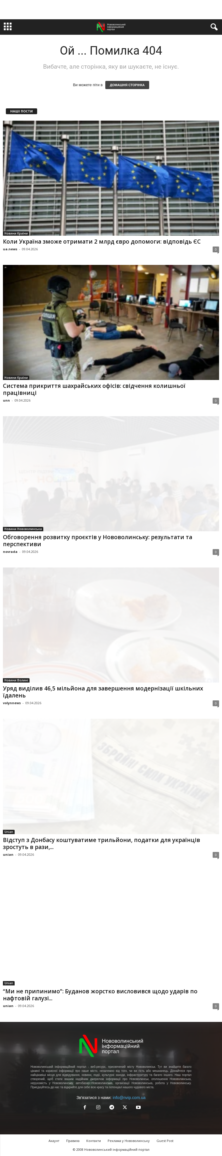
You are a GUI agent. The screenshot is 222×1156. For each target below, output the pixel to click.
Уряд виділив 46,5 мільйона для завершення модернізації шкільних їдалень (103, 692)
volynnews (12, 703)
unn (6, 400)
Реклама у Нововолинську (129, 1140)
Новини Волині (16, 680)
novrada (10, 551)
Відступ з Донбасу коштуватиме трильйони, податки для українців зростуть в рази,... (101, 843)
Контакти (93, 1140)
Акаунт (54, 1140)
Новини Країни (16, 233)
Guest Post (164, 1140)
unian (8, 854)
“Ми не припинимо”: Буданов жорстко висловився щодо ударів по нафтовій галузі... (100, 994)
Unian (8, 832)
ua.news (10, 249)
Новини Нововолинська (23, 529)
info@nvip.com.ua (129, 1097)
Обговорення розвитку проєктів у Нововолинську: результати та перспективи (97, 540)
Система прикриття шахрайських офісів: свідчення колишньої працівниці (94, 389)
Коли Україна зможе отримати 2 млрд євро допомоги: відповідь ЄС (102, 241)
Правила (73, 1140)
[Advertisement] (111, 9)
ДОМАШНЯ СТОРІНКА (127, 85)
